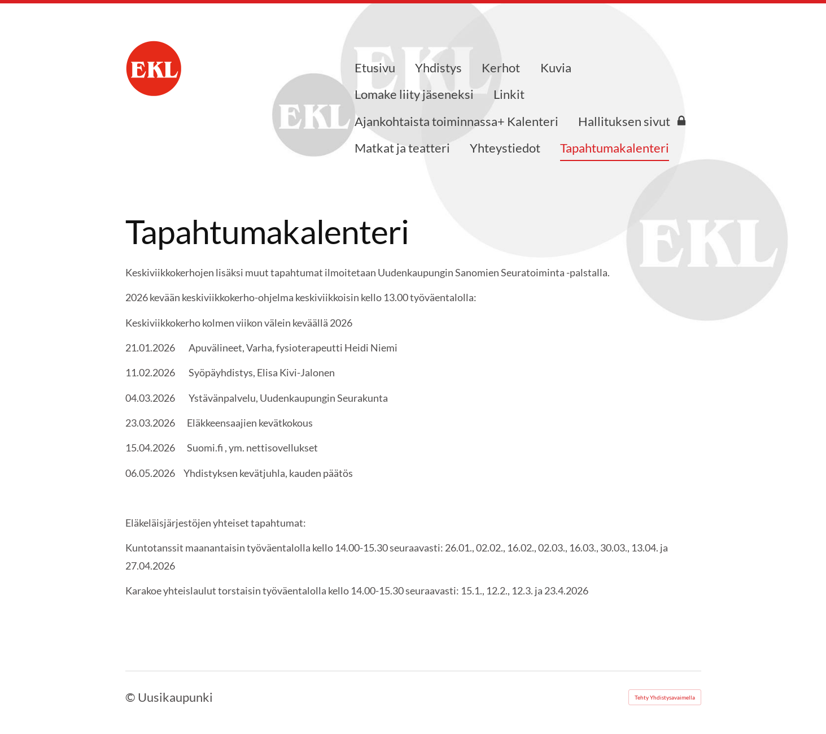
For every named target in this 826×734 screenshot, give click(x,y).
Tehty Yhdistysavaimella (665, 697)
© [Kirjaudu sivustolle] (131, 697)
